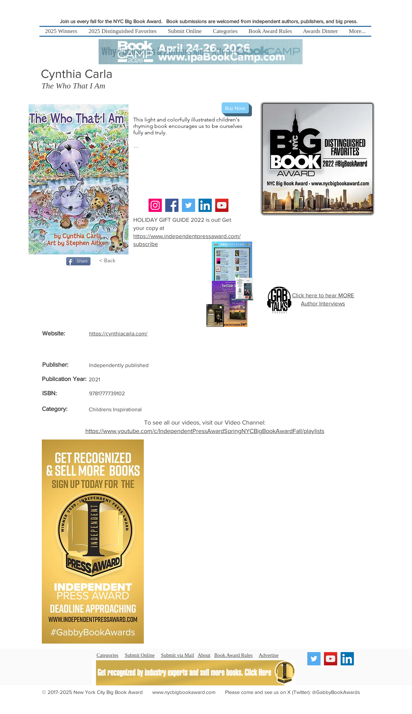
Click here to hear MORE (323, 295)
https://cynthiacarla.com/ (118, 333)
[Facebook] (171, 205)
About (204, 655)
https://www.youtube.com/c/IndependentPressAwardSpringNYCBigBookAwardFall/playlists (204, 431)
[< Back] (110, 260)
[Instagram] (155, 205)
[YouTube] (221, 205)
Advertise (268, 655)
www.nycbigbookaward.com (184, 692)
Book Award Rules (233, 655)
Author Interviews (323, 303)
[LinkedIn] (205, 205)
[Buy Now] (235, 107)
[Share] (78, 261)
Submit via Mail (177, 655)
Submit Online (140, 655)
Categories (107, 655)
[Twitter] (188, 205)
